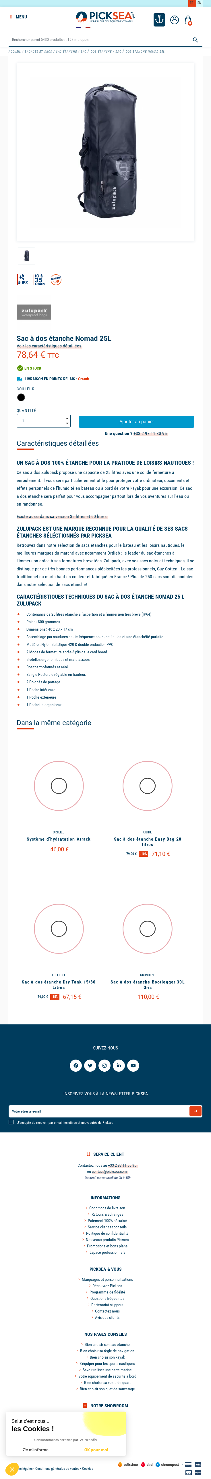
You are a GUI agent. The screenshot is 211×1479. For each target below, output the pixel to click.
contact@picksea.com (109, 1171)
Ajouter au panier (136, 421)
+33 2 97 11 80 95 (150, 433)
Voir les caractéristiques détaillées (49, 346)
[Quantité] (44, 421)
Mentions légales (20, 1469)
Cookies (87, 1469)
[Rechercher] (106, 40)
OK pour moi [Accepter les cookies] (96, 1450)
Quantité (26, 410)
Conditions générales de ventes (57, 1469)
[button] (12, 1469)
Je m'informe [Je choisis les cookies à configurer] (36, 1450)
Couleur (25, 389)
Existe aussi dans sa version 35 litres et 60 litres (62, 516)
